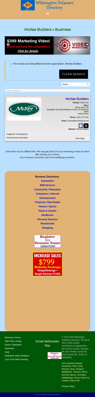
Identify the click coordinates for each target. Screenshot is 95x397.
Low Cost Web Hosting (16, 359)
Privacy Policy (68, 386)
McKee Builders (82, 129)
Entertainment (47, 198)
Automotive (47, 181)
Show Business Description (17, 138)
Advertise (9, 348)
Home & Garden (48, 211)
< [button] (8, 44)
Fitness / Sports (47, 206)
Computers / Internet (47, 194)
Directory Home (13, 337)
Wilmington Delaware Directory (47, 5)
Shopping (47, 228)
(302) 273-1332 (82, 117)
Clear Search (73, 74)
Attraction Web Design (51, 394)
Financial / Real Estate (47, 202)
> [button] (86, 44)
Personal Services (47, 219)
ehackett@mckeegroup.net (78, 121)
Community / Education (47, 189)
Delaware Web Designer (17, 355)
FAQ (7, 352)
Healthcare (47, 215)
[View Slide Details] (47, 45)
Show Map (80, 138)
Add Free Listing (13, 341)
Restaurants (47, 223)
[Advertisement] (47, 304)
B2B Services (47, 185)
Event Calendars (13, 344)
